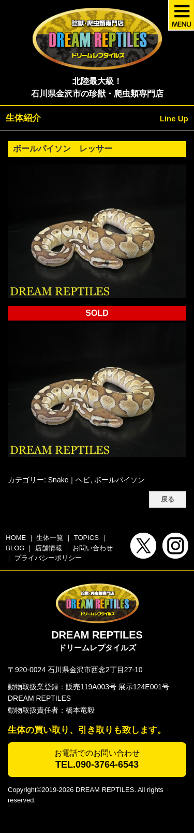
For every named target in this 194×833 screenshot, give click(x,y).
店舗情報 (48, 548)
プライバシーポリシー (48, 558)
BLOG (15, 548)
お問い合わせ (92, 548)
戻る (167, 499)
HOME (16, 538)
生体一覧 (49, 538)
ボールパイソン (119, 480)
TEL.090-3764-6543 (97, 764)
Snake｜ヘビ (69, 480)
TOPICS (86, 538)
